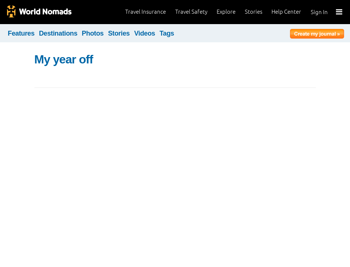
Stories (253, 12)
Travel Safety (191, 12)
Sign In (319, 12)
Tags (167, 33)
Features (21, 33)
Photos (93, 33)
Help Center (286, 12)
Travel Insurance (145, 12)
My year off (63, 59)
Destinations (58, 33)
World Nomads (39, 12)
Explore (226, 12)
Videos (144, 33)
